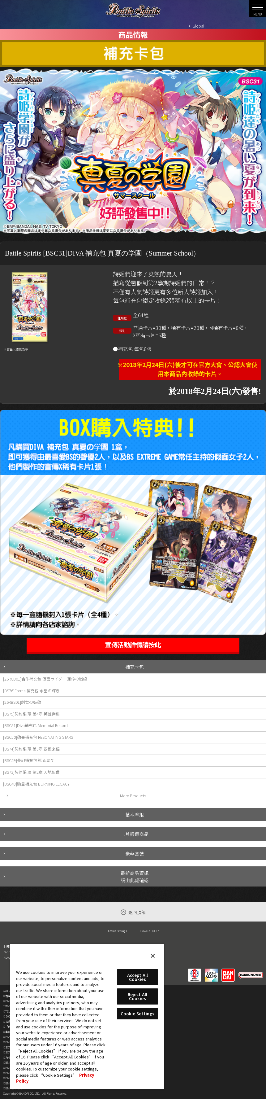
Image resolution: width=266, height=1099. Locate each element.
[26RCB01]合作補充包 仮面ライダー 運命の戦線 (45, 679)
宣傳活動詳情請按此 (133, 644)
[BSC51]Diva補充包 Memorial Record (35, 725)
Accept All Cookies (137, 977)
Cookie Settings (117, 930)
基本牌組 (134, 814)
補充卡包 (134, 666)
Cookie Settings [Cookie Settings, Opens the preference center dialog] (137, 1014)
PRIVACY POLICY (150, 931)
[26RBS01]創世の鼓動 (22, 702)
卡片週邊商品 (134, 833)
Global (198, 26)
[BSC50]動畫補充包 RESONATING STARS (38, 737)
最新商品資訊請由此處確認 (134, 876)
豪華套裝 (134, 853)
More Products (133, 796)
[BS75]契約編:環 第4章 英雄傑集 (31, 714)
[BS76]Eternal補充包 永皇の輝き (31, 691)
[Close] (153, 956)
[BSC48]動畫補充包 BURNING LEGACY (36, 784)
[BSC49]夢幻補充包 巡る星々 (28, 760)
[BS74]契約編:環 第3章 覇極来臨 (31, 749)
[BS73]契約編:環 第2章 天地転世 (31, 772)
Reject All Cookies (137, 996)
